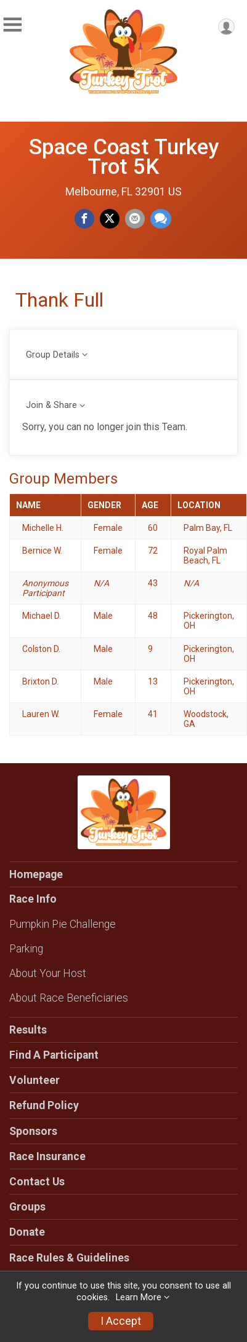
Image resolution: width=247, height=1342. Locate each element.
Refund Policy (44, 1105)
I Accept (120, 1321)
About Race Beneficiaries (68, 998)
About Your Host (47, 973)
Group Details (52, 355)
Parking (26, 949)
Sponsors (33, 1131)
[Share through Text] (160, 219)
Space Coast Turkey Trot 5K (124, 156)
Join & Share (51, 405)
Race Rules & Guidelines (69, 1258)
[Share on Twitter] (109, 219)
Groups (27, 1207)
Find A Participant (54, 1055)
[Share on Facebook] (84, 219)
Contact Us (37, 1181)
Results (28, 1030)
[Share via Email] (135, 219)
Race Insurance (47, 1156)
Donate (27, 1232)
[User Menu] (226, 26)
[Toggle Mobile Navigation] (12, 24)
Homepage (36, 874)
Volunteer (34, 1080)
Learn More (138, 1297)
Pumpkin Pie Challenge (62, 924)
